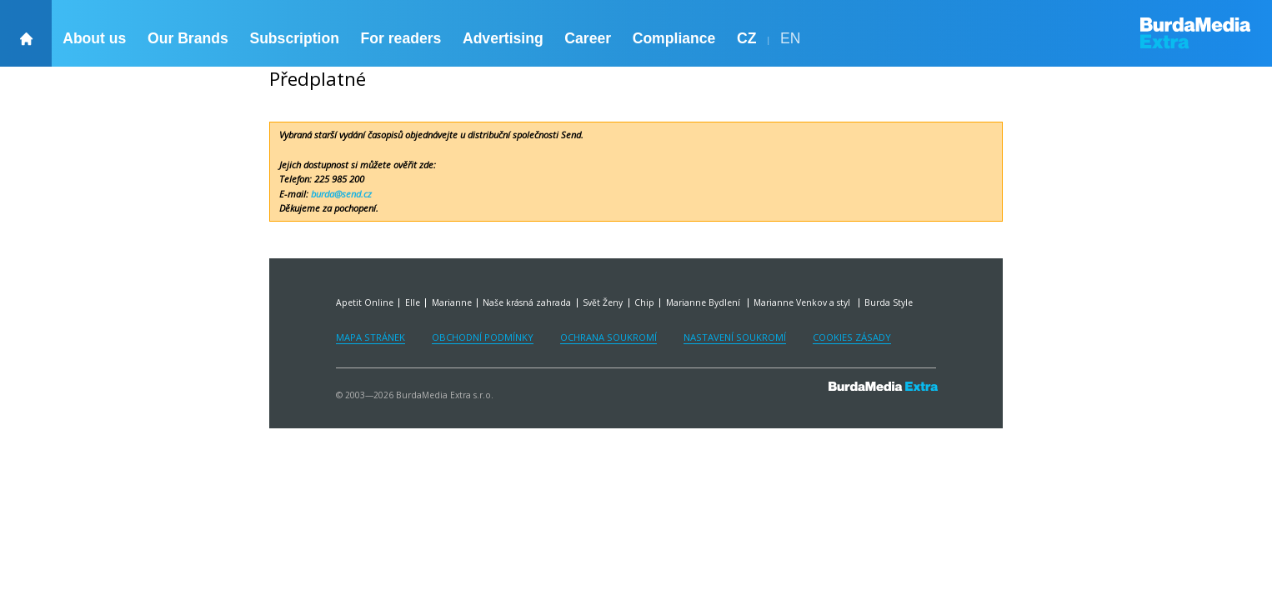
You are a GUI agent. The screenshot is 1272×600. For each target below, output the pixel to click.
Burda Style (888, 302)
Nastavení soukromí (735, 337)
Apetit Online (364, 302)
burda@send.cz (341, 194)
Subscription (294, 38)
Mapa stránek (370, 337)
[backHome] (26, 33)
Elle (412, 302)
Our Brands (188, 38)
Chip (644, 302)
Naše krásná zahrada (527, 302)
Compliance (674, 38)
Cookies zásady (852, 337)
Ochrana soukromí (608, 337)
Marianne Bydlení (704, 302)
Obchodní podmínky (482, 337)
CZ (746, 38)
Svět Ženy (603, 302)
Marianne (452, 302)
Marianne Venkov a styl (803, 302)
